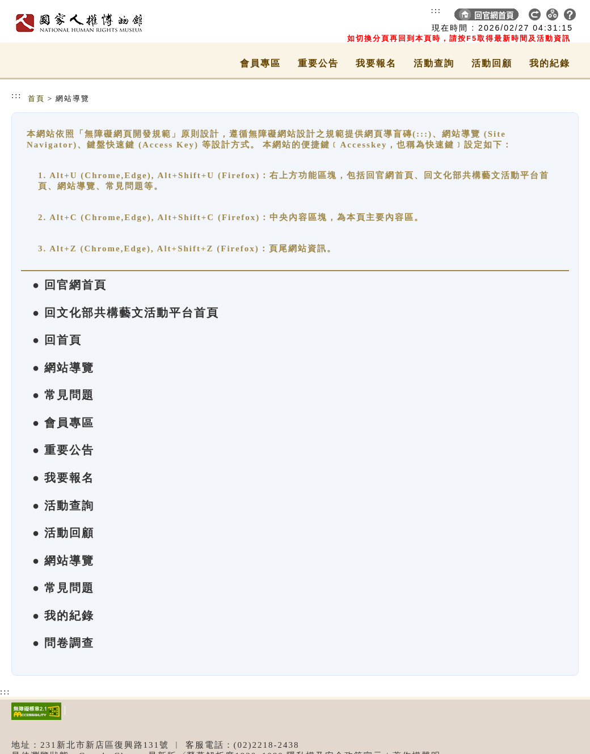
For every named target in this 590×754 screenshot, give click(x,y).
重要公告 (318, 63)
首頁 (36, 98)
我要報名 (376, 63)
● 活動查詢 (63, 505)
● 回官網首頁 (69, 285)
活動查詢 (434, 63)
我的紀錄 (549, 63)
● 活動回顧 (63, 532)
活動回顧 (491, 63)
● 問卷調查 (63, 643)
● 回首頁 (57, 340)
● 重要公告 (63, 450)
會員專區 (260, 63)
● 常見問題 (63, 395)
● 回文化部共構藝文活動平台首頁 (125, 312)
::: (436, 10)
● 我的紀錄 (63, 615)
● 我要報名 (63, 477)
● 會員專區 (63, 422)
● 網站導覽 (63, 367)
